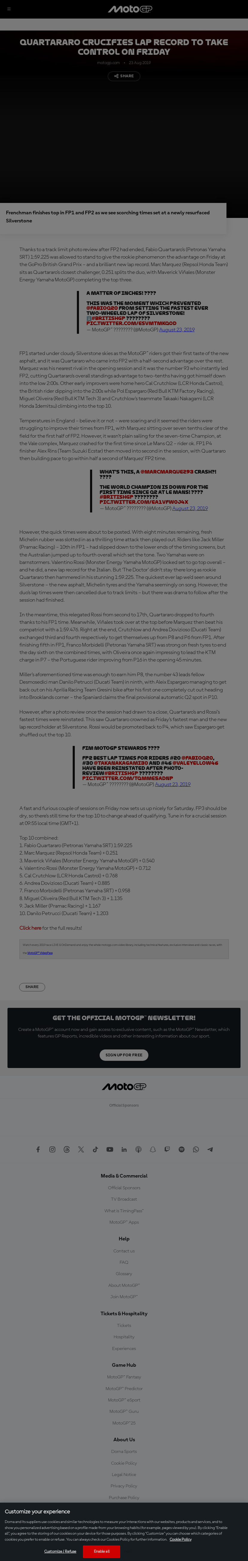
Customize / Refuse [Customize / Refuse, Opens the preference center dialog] (60, 1552)
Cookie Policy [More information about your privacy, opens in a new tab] (180, 1540)
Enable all (101, 1552)
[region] (124, 1532)
